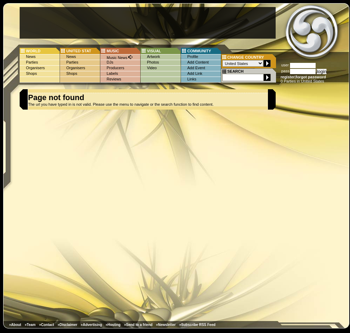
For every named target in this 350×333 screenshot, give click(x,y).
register (288, 77)
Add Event (196, 68)
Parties (32, 62)
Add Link (194, 73)
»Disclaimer (67, 325)
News (31, 56)
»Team (30, 325)
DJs (110, 62)
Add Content (198, 62)
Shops (31, 73)
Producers (115, 68)
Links (191, 79)
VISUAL (154, 51)
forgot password (311, 77)
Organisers (35, 68)
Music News (120, 57)
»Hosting (113, 325)
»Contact (46, 325)
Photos (153, 62)
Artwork (153, 56)
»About (15, 325)
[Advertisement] (147, 23)
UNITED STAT (78, 51)
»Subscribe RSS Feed (197, 325)
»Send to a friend (138, 325)
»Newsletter (166, 325)
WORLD (33, 51)
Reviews (114, 79)
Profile (192, 56)
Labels (112, 73)
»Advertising (91, 325)
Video (152, 68)
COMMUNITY (199, 51)
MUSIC (113, 51)
